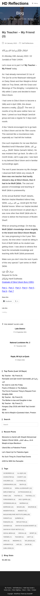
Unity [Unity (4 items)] (30, 537)
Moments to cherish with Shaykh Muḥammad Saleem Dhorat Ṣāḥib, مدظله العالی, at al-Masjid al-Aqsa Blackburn (19, 440)
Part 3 (18, 288)
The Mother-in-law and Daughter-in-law (17, 400)
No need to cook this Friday (12, 385)
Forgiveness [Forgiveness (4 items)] (9, 499)
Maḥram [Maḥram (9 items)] (32, 507)
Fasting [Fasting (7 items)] (18, 496)
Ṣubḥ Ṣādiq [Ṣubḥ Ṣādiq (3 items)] (8, 548)
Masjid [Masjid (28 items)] (21, 507)
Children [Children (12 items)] (8, 481)
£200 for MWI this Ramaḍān (12, 461)
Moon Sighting (16, 590)
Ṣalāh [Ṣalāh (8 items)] (28, 544)
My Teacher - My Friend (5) (12, 397)
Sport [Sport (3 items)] (33, 533)
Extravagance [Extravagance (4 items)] (24, 492)
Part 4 (24, 288)
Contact (34, 590)
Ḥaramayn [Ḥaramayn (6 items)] (8, 544)
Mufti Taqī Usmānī (28, 588)
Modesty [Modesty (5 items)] (22, 511)
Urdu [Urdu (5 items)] (6, 540)
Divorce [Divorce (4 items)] (7, 488)
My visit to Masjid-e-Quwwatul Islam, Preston (19, 413)
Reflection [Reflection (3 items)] (21, 522)
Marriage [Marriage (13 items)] (8, 507)
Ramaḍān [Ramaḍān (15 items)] (8, 522)
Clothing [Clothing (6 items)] (21, 481)
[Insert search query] (20, 424)
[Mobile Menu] (35, 3)
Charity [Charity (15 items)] (21, 477)
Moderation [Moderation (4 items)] (9, 511)
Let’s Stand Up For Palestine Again (15, 452)
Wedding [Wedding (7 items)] (17, 540)
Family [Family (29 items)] (7, 496)
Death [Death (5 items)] (23, 484)
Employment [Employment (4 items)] (9, 492)
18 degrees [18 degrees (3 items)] (8, 473)
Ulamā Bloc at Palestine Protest (14, 448)
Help (28, 590)
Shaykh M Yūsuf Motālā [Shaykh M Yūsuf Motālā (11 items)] (13, 529)
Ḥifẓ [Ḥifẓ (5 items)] (19, 544)
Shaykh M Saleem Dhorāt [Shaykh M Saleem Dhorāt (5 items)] (25, 526)
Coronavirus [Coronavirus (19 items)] (9, 484)
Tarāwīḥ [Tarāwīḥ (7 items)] (7, 537)
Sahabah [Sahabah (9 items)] (7, 526)
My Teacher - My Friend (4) (12, 376)
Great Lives (7, 590)
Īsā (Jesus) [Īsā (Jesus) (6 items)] (30, 540)
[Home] (4, 19)
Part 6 (4, 291)
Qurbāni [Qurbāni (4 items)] (19, 518)
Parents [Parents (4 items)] (7, 518)
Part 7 (11, 291)
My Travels (8, 588)
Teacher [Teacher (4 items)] (19, 537)
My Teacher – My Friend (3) (27, 19)
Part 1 (4, 288)
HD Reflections (15, 3)
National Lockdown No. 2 (20, 343)
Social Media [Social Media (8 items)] (9, 533)
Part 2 (11, 288)
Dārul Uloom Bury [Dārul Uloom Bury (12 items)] (23, 488)
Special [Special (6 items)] (22, 533)
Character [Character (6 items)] (8, 477)
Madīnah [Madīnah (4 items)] (24, 503)
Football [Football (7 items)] (30, 496)
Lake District (20, 329)
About (23, 590)
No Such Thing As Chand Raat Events (16, 457)
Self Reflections (27, 43)
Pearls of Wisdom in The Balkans (14, 388)
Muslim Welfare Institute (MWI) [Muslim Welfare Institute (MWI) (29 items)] (16, 514)
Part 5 (31, 288)
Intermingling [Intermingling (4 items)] (9, 503)
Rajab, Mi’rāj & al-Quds (20, 356)
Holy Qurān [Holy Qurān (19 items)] (24, 499)
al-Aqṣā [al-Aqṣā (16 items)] (21, 473)
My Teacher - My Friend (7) (12, 403)
